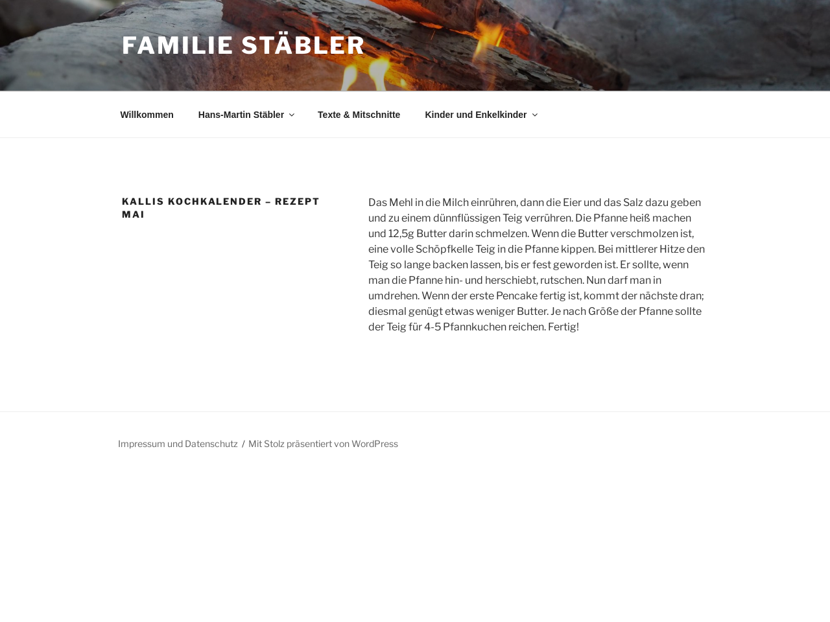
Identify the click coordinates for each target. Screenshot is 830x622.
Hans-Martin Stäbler (247, 114)
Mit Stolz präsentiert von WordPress (323, 443)
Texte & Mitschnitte (359, 114)
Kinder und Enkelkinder (482, 114)
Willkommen (147, 114)
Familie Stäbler (244, 45)
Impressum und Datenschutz (178, 443)
